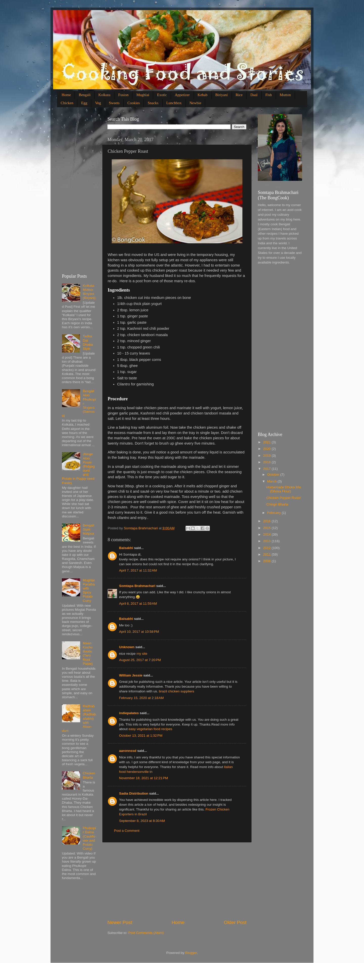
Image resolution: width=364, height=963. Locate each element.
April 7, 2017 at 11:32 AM (138, 570)
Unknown (126, 647)
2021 (267, 442)
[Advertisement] (177, 880)
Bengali (84, 95)
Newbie (195, 103)
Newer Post (119, 922)
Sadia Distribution (133, 793)
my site (141, 653)
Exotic (162, 95)
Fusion (123, 95)
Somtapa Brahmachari (137, 586)
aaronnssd (127, 751)
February (274, 513)
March (272, 481)
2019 (267, 455)
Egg (84, 103)
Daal (253, 95)
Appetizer (182, 95)
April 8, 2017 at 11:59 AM (138, 603)
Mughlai (142, 95)
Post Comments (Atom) (146, 933)
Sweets (114, 103)
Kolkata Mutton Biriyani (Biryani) (89, 292)
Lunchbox (174, 103)
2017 (267, 469)
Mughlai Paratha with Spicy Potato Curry (89, 590)
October (273, 474)
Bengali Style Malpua (88, 529)
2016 (267, 521)
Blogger (191, 953)
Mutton (285, 95)
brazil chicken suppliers (176, 691)
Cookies (133, 103)
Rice (239, 95)
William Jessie (130, 675)
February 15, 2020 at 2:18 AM (141, 698)
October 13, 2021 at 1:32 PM (140, 735)
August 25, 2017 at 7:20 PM (140, 660)
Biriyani (221, 95)
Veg (98, 103)
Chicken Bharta (89, 775)
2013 (267, 541)
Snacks (153, 103)
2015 (267, 528)
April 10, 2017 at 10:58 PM (139, 631)
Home (66, 95)
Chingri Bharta (277, 504)
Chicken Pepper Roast (283, 498)
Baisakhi (126, 548)
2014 (267, 534)
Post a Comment (127, 831)
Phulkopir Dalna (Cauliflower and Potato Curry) (89, 838)
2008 (267, 561)
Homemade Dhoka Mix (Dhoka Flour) (283, 489)
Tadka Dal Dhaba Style (88, 342)
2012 (267, 548)
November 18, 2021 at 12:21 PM (143, 778)
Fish (268, 95)
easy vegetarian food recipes (150, 729)
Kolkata (104, 95)
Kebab (203, 95)
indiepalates (129, 713)
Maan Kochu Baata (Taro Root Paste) (88, 653)
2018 (267, 462)
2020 (267, 449)
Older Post (235, 922)
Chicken (67, 103)
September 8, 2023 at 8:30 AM (142, 821)
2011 (267, 554)
